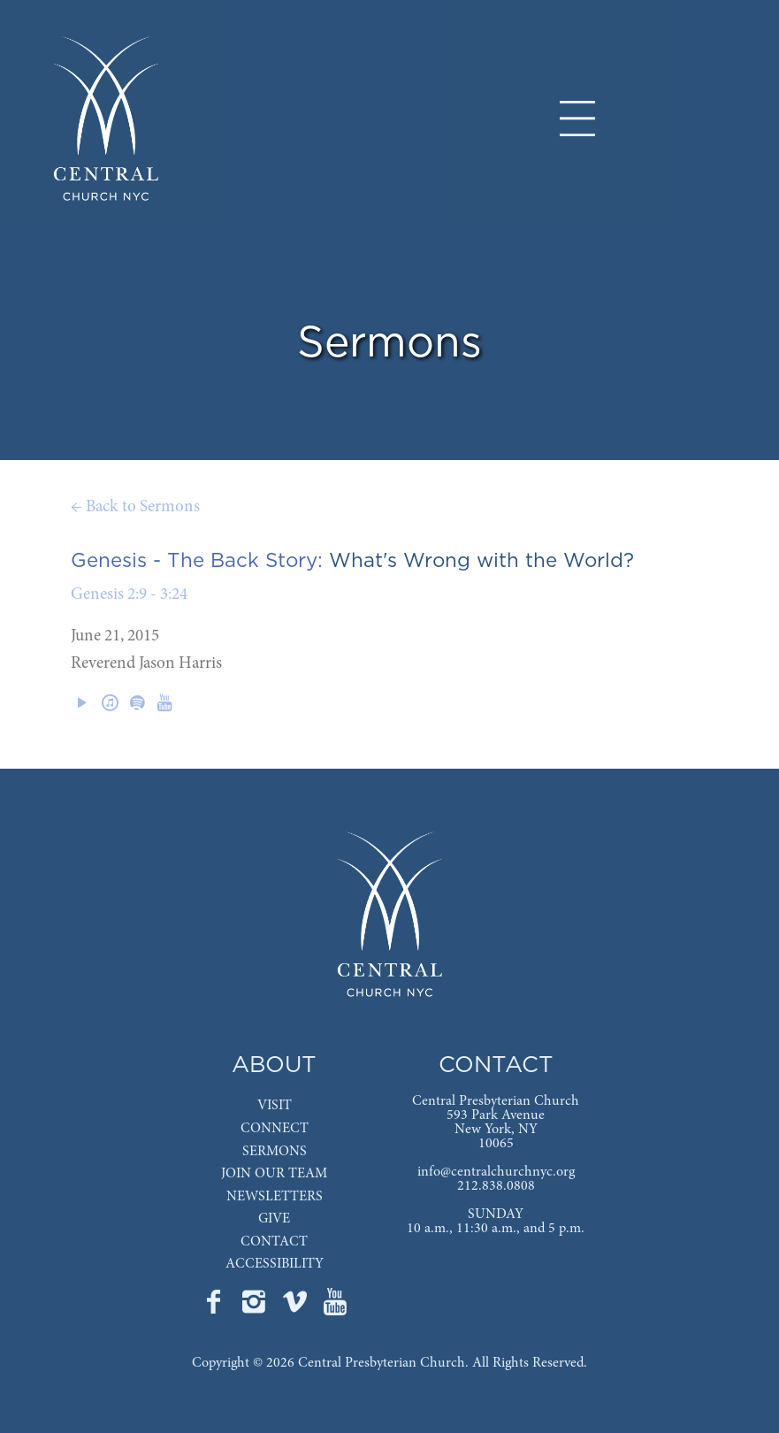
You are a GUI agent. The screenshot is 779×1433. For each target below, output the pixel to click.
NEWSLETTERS (274, 1197)
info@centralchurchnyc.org (496, 1172)
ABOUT (274, 1065)
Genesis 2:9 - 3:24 (129, 594)
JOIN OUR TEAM (274, 1174)
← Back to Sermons (135, 507)
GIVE (274, 1219)
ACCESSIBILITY (274, 1264)
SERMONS (274, 1152)
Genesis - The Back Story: (197, 561)
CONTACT (274, 1242)
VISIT (274, 1106)
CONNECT (275, 1129)
